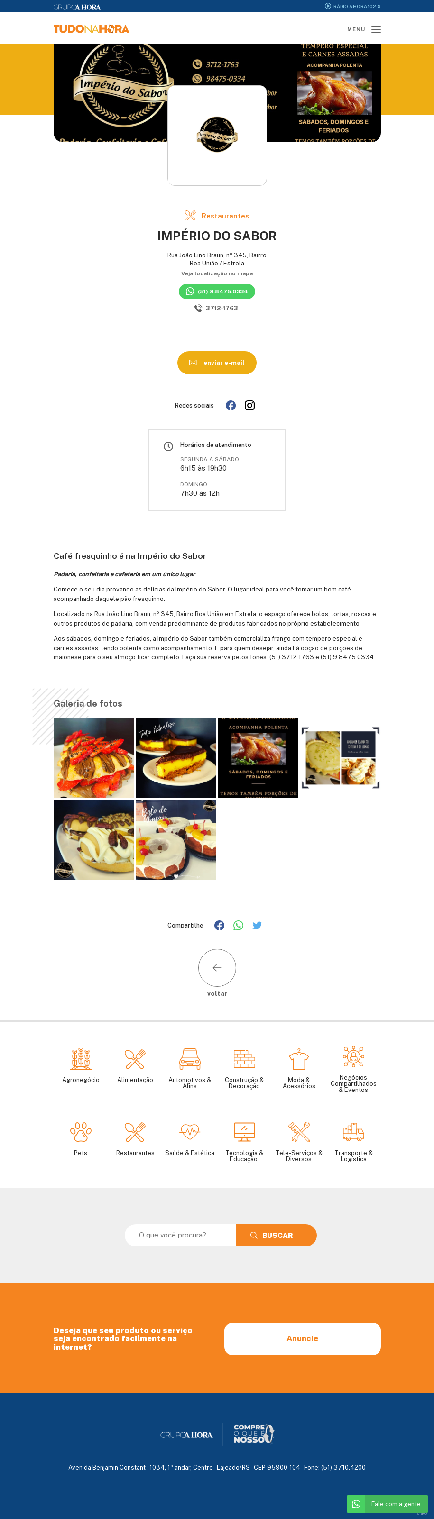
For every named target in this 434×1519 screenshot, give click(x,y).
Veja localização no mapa (217, 273)
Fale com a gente (384, 1504)
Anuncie (302, 1338)
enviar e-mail (217, 362)
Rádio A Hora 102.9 (352, 6)
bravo (422, 1513)
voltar (217, 973)
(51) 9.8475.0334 (217, 291)
